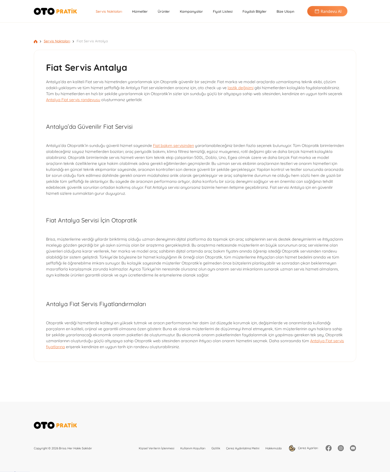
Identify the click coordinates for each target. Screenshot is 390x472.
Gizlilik (215, 448)
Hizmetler (140, 11)
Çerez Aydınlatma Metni (242, 448)
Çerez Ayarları (303, 448)
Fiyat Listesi (223, 11)
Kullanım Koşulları (192, 448)
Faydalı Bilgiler (255, 11)
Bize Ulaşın (285, 11)
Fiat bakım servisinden (173, 145)
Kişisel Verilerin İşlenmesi (156, 448)
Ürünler (164, 11)
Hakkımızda (273, 448)
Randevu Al (327, 11)
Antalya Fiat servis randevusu (73, 99)
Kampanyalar (191, 11)
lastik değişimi (240, 87)
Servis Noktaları (109, 11)
